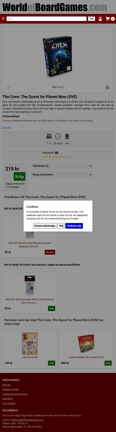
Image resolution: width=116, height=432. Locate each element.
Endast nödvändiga (45, 225)
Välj (61, 225)
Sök (91, 18)
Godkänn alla (74, 225)
